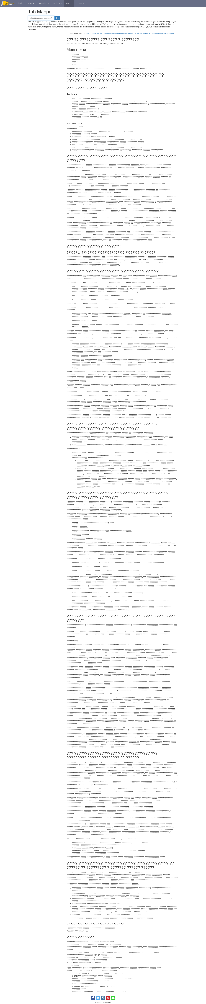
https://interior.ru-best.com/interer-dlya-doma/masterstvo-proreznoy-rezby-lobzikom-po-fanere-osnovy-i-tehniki (129, 33)
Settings (57, 3)
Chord (20, 3)
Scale (31, 3)
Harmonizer (43, 3)
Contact (80, 3)
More (69, 3)
